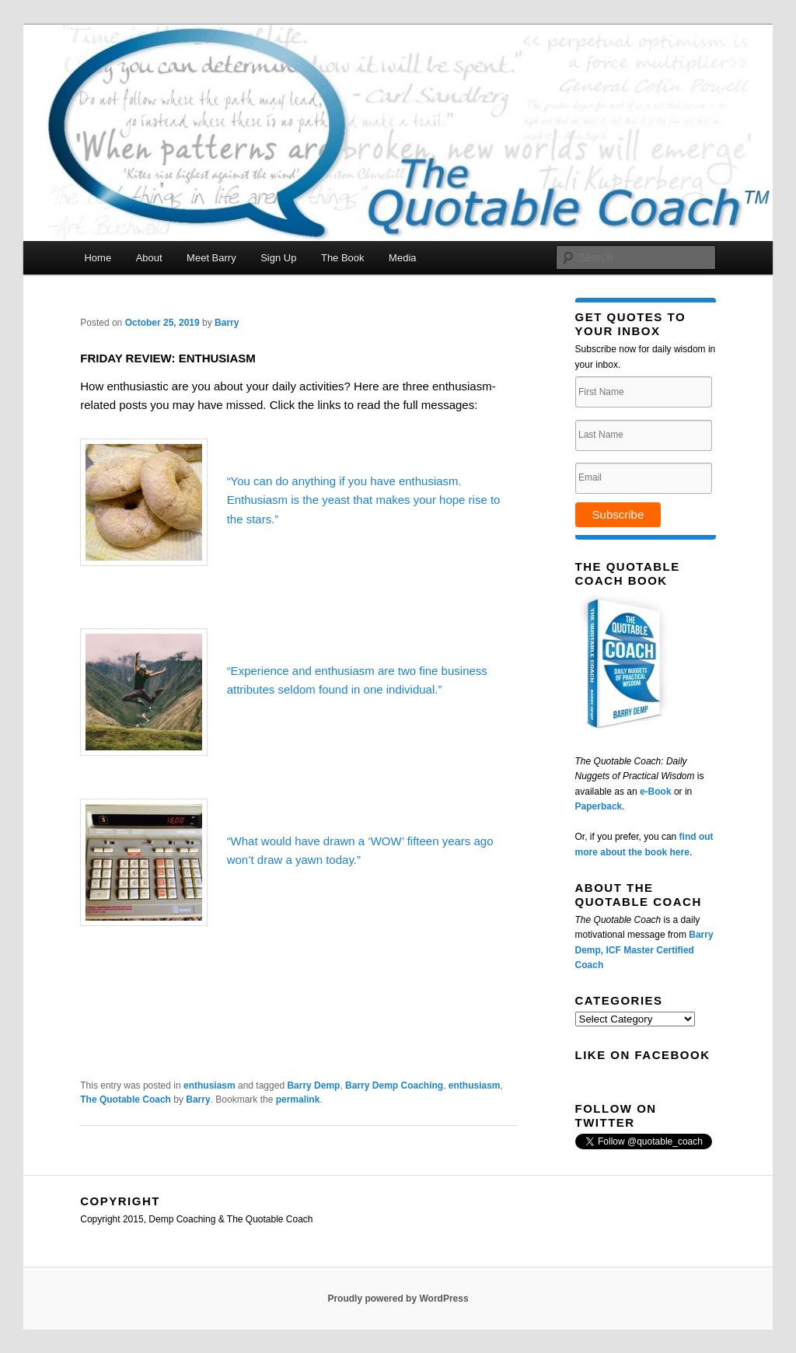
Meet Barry (211, 258)
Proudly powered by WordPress (397, 1298)
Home (97, 258)
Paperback (599, 806)
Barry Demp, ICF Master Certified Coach (644, 949)
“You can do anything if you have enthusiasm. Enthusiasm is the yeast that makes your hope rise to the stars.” (364, 500)
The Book (343, 258)
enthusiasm (209, 1085)
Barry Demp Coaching (394, 1085)
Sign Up (278, 258)
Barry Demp (313, 1085)
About (149, 258)
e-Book (656, 791)
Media (402, 258)
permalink (298, 1099)
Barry (227, 322)
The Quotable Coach (125, 1099)
